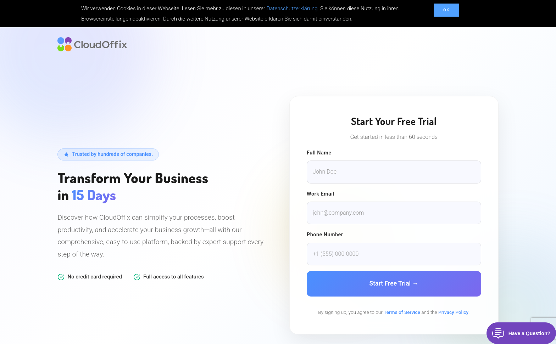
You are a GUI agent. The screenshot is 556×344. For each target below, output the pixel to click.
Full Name (319, 153)
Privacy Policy (453, 312)
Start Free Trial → (393, 283)
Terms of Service (402, 312)
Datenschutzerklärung (292, 8)
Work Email (320, 194)
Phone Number (325, 235)
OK (446, 10)
